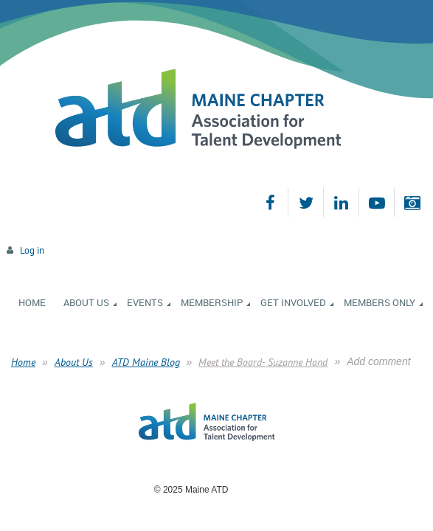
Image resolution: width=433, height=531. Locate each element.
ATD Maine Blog (146, 362)
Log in (32, 250)
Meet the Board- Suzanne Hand (263, 362)
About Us (74, 362)
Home (23, 362)
